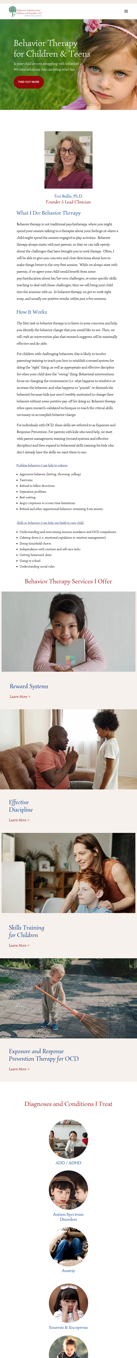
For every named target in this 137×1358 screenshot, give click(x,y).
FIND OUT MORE (28, 82)
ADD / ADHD (68, 1162)
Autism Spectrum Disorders (68, 1217)
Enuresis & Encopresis (68, 1327)
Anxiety (68, 1270)
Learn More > (20, 696)
